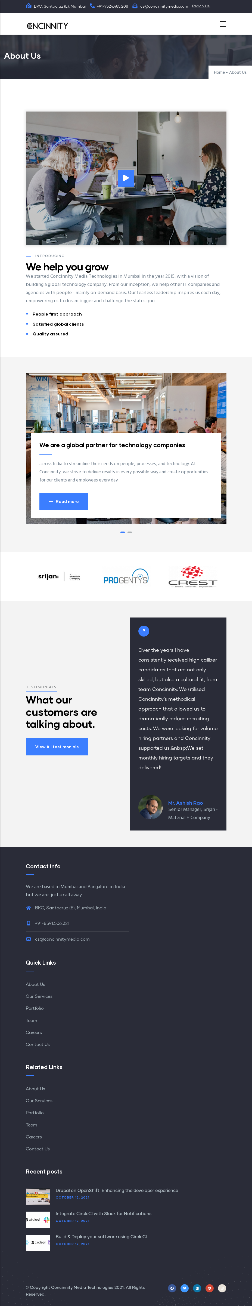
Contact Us (38, 1044)
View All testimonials (57, 746)
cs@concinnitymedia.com (58, 939)
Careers (34, 1032)
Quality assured (50, 333)
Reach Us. (201, 6)
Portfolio (35, 1008)
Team (31, 1020)
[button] (122, 532)
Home (219, 73)
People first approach (57, 313)
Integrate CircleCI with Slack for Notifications (103, 1214)
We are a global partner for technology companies (112, 445)
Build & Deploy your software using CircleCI (101, 1237)
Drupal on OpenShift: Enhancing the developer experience (117, 1190)
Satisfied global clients (58, 323)
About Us (35, 984)
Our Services (39, 996)
